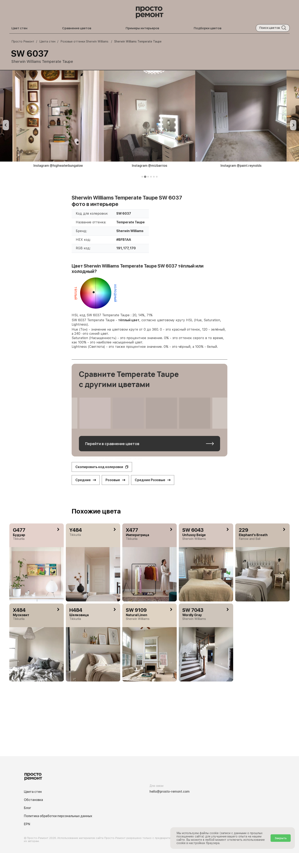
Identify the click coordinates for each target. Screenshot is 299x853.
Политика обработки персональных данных (58, 816)
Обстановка (33, 800)
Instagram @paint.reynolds (241, 166)
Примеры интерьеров (142, 28)
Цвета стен (33, 792)
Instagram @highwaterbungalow (58, 166)
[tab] (142, 177)
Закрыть (281, 838)
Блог (27, 808)
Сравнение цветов (76, 28)
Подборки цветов (207, 28)
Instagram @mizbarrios (149, 166)
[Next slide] (293, 125)
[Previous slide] (6, 125)
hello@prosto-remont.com (170, 791)
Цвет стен (19, 28)
